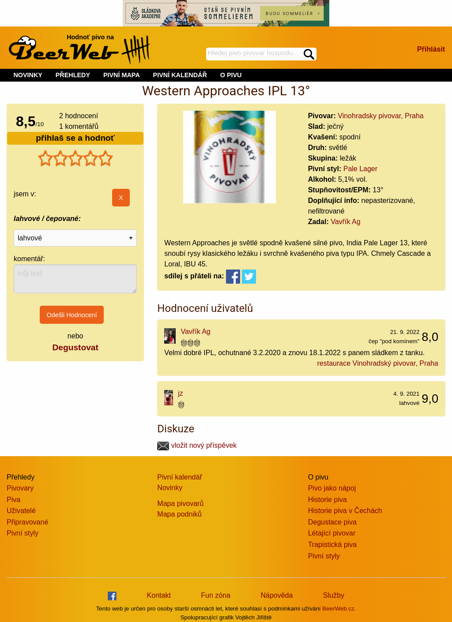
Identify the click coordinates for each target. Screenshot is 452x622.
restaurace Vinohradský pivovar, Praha (377, 363)
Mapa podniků (179, 514)
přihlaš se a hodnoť (75, 137)
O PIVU (231, 75)
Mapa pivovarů (180, 503)
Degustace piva (332, 522)
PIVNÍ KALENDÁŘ (180, 75)
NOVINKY (27, 75)
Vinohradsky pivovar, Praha (380, 116)
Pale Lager (360, 168)
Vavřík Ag (345, 221)
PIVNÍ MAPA (121, 75)
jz (180, 393)
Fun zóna (215, 595)
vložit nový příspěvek (197, 445)
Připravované (27, 522)
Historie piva (327, 499)
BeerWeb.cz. (339, 608)
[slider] (75, 158)
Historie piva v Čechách (345, 510)
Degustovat (75, 347)
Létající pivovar (332, 533)
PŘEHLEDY (73, 75)
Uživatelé (21, 510)
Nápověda (276, 595)
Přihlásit (431, 49)
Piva (13, 499)
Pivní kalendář (179, 477)
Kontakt (159, 595)
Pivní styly (22, 533)
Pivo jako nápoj (332, 488)
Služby (333, 595)
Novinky (169, 487)
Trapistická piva (332, 544)
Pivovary (20, 488)
